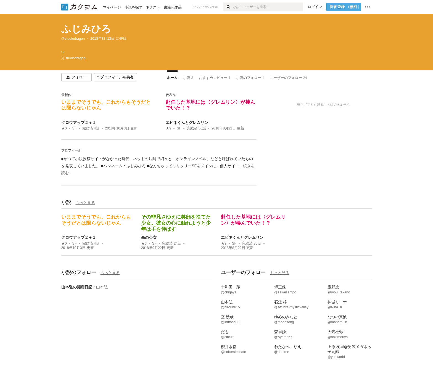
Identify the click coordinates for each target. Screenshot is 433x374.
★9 (168, 128)
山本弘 (102, 287)
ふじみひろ (86, 28)
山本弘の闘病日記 (76, 287)
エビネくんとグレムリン (187, 122)
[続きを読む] (159, 165)
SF (74, 128)
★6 (144, 243)
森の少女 (149, 237)
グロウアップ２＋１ (78, 122)
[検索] (228, 6)
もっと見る (85, 202)
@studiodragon (73, 39)
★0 (64, 128)
